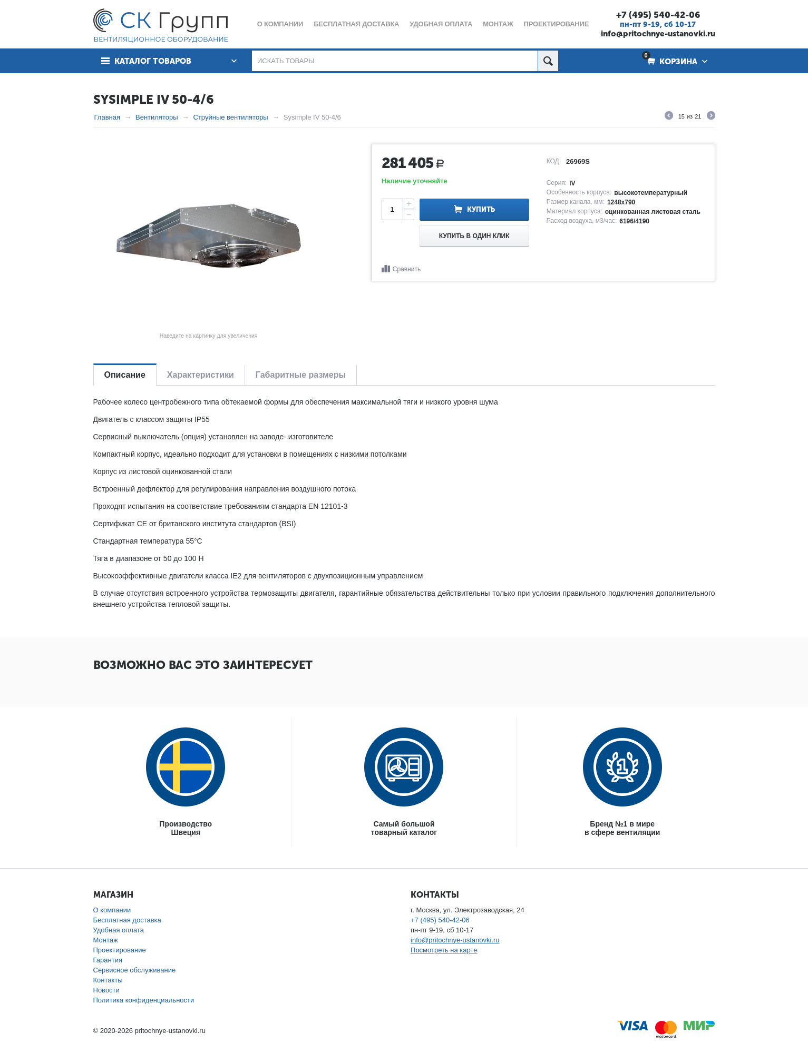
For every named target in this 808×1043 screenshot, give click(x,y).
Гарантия (107, 960)
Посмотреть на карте (444, 950)
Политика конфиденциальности (143, 1000)
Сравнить (407, 269)
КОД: (554, 161)
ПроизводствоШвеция (185, 828)
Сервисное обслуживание (134, 970)
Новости (106, 990)
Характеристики (200, 374)
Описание (124, 374)
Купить (481, 209)
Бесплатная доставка (127, 920)
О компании (112, 910)
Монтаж (105, 940)
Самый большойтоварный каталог (404, 828)
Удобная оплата (118, 930)
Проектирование (119, 950)
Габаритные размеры (301, 374)
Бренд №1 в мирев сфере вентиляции (622, 828)
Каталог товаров (152, 61)
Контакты (108, 980)
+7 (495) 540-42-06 (658, 14)
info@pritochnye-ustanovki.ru (658, 33)
